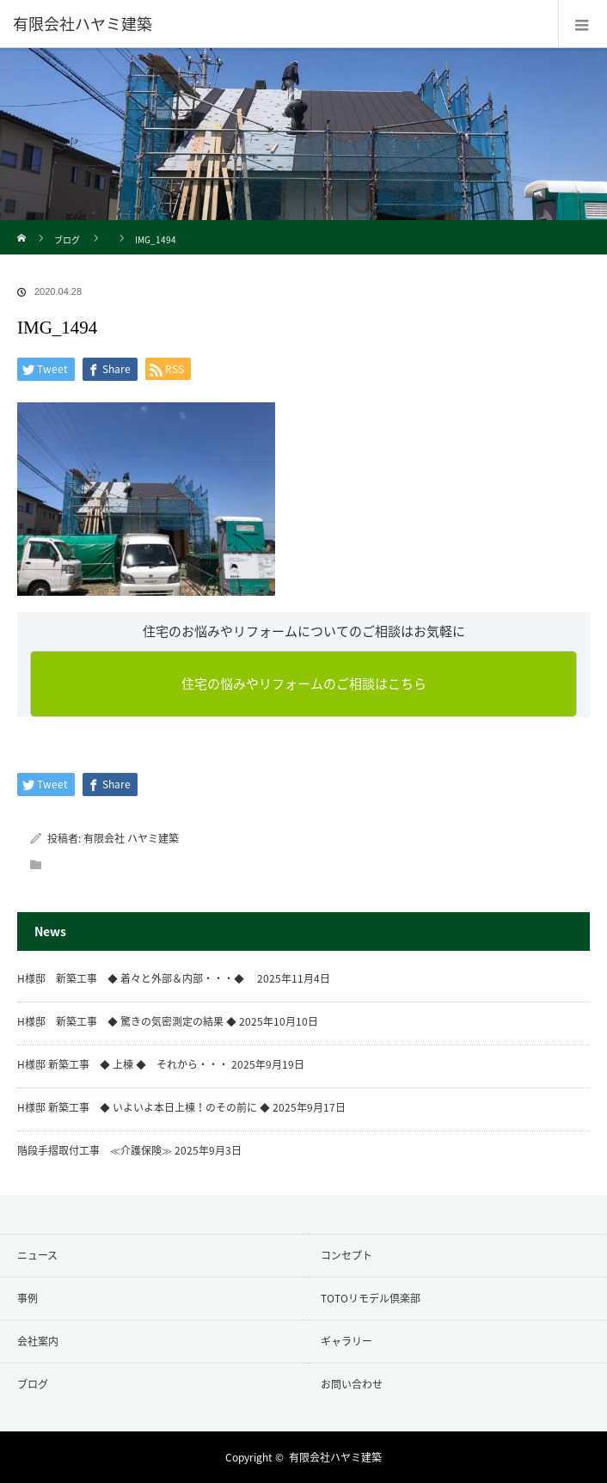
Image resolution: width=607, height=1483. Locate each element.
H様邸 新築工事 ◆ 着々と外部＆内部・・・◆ (135, 978)
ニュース (37, 1255)
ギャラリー (346, 1341)
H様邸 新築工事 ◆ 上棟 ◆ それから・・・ (123, 1064)
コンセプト (346, 1255)
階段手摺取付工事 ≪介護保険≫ (94, 1150)
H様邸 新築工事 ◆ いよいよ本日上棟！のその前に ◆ (143, 1107)
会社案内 (37, 1341)
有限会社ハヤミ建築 (335, 1457)
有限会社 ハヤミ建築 (131, 838)
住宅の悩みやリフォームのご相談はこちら (303, 683)
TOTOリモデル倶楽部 (370, 1298)
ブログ (67, 239)
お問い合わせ (352, 1384)
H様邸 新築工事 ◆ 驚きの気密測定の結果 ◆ (126, 1021)
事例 (27, 1298)
